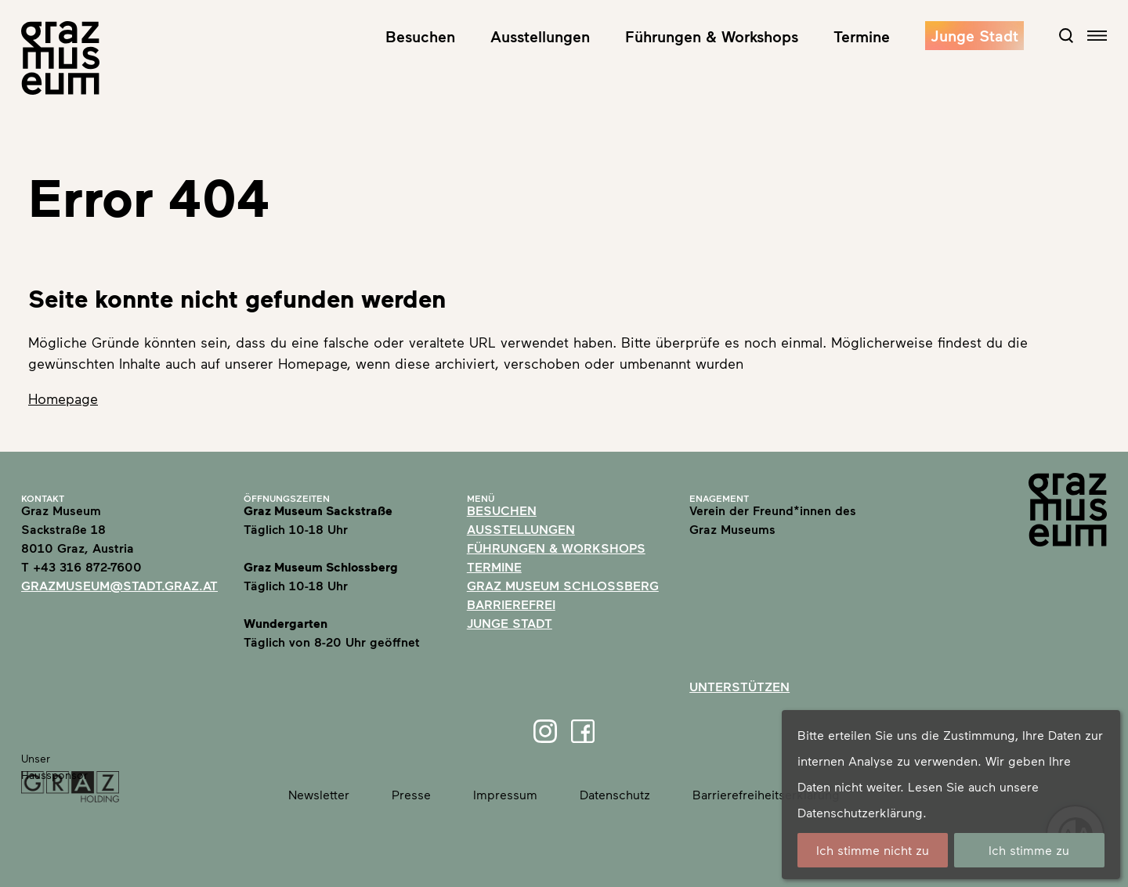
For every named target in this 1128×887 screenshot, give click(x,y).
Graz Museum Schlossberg (563, 585)
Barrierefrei (511, 604)
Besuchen (420, 36)
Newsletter (318, 794)
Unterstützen (739, 686)
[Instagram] (545, 731)
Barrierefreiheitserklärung (766, 794)
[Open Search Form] (1066, 35)
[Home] (60, 58)
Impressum (505, 794)
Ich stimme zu (1029, 849)
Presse (411, 794)
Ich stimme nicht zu (872, 849)
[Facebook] (583, 731)
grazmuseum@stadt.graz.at (119, 585)
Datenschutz (615, 794)
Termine (861, 36)
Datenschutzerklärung (860, 812)
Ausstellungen (540, 36)
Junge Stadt (974, 35)
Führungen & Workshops (711, 36)
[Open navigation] (1097, 36)
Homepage (63, 398)
